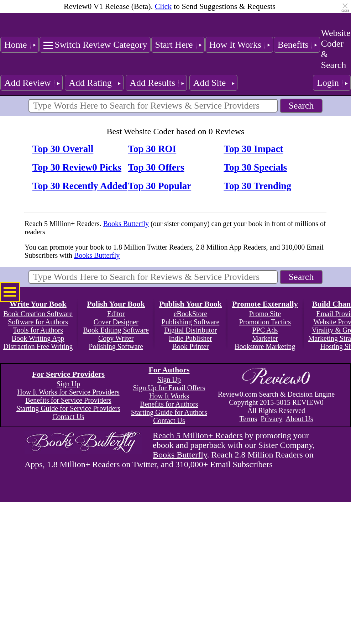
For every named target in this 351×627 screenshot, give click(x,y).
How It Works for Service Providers (68, 392)
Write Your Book (38, 303)
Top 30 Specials (255, 167)
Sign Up (68, 384)
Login (328, 83)
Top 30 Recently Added (79, 186)
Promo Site (265, 314)
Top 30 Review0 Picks (76, 167)
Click (163, 6)
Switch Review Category (101, 45)
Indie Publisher (190, 338)
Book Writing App (38, 338)
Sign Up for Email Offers (169, 388)
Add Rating (90, 83)
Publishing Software (191, 322)
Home (15, 45)
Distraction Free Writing (38, 346)
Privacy (271, 419)
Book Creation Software (38, 314)
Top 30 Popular (160, 186)
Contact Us (68, 416)
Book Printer (190, 346)
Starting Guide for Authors (169, 412)
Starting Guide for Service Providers (68, 408)
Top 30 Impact (253, 148)
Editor (116, 314)
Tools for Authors (38, 330)
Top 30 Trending (257, 186)
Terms (248, 419)
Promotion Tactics (265, 322)
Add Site (209, 83)
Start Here (174, 45)
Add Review (27, 83)
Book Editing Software (115, 330)
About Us (299, 419)
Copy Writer (115, 338)
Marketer (265, 338)
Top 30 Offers (156, 167)
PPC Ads (265, 330)
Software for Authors (38, 322)
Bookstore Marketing (265, 346)
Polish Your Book (116, 303)
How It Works (235, 45)
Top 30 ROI (152, 148)
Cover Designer (116, 322)
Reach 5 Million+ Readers (198, 435)
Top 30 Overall (63, 148)
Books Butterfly (126, 224)
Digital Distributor (190, 330)
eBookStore (190, 314)
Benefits (293, 45)
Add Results (152, 83)
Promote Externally (265, 303)
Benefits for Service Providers (68, 400)
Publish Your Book (190, 303)
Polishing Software (116, 346)
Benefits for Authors (169, 404)
